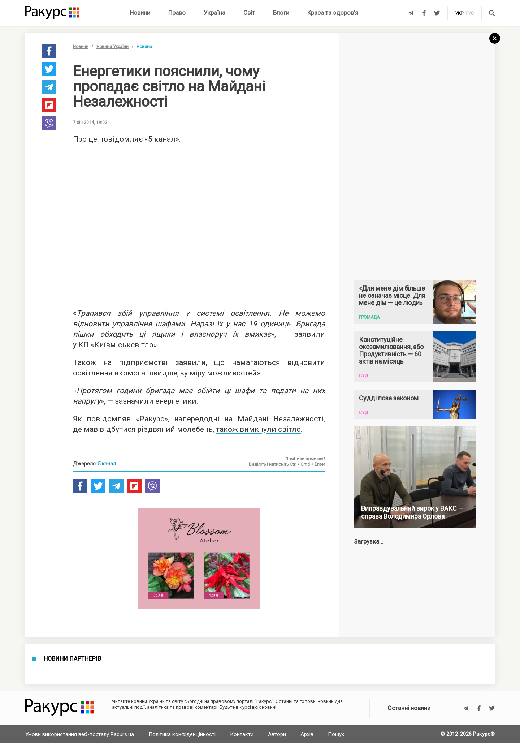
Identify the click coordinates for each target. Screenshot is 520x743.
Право (177, 12)
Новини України (112, 46)
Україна (214, 12)
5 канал (107, 464)
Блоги (281, 12)
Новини (140, 12)
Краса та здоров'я (332, 12)
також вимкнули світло (258, 429)
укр (459, 13)
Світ (249, 12)
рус (469, 13)
